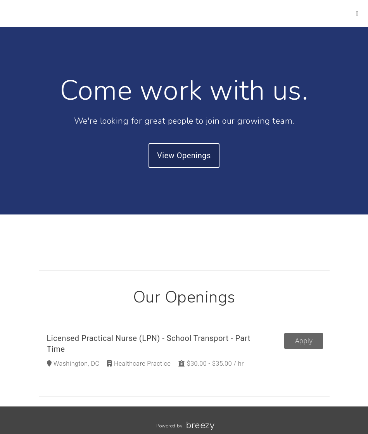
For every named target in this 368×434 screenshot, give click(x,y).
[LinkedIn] (357, 13)
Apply (304, 341)
